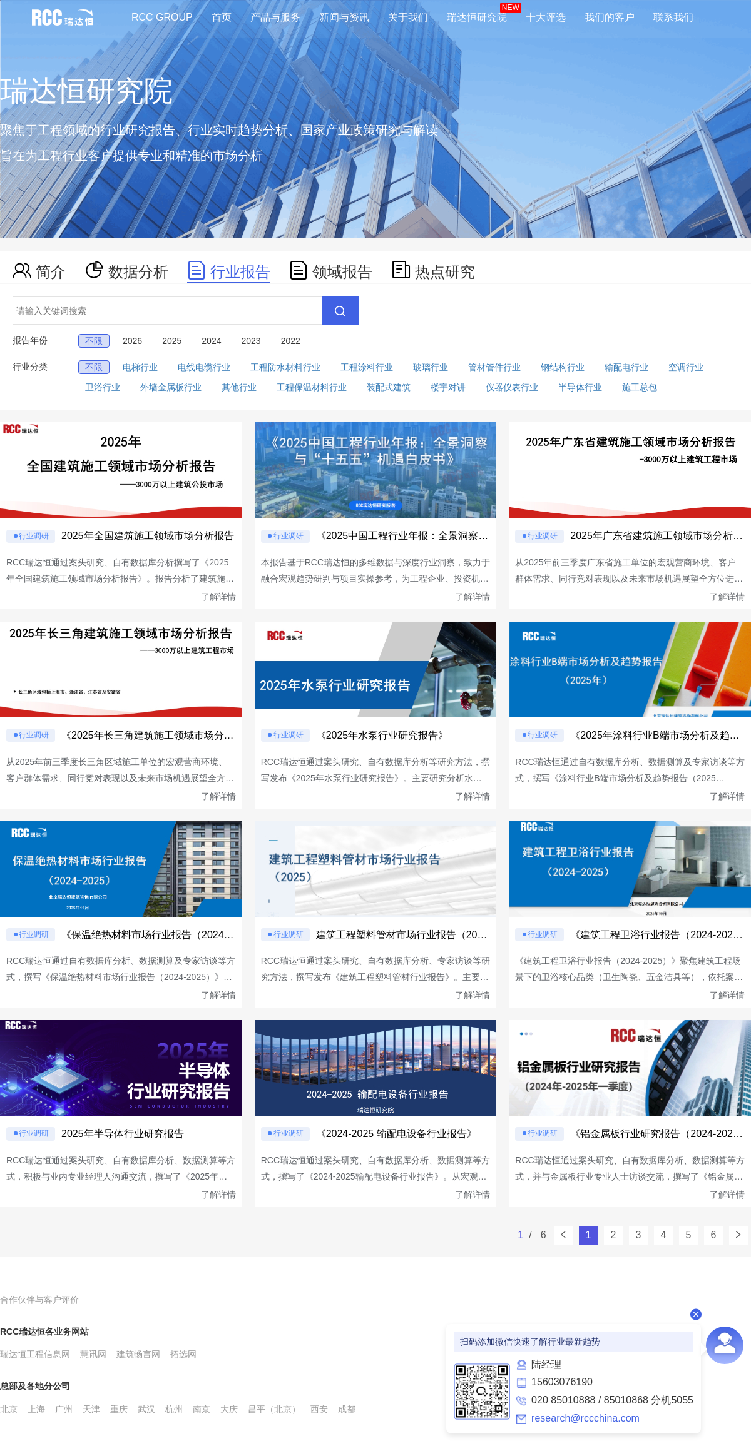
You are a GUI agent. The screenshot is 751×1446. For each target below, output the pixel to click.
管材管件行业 (494, 367)
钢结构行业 (563, 367)
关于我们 (408, 17)
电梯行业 (140, 367)
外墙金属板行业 (171, 387)
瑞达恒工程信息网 (35, 1354)
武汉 (146, 1409)
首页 (222, 17)
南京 (201, 1409)
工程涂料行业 (366, 367)
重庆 (119, 1409)
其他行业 (239, 387)
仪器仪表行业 (512, 387)
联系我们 (673, 17)
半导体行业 (580, 387)
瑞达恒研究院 (477, 17)
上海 (36, 1409)
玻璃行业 (430, 367)
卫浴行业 (102, 387)
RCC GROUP (162, 17)
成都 (346, 1409)
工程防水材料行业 (285, 367)
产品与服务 (275, 17)
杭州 (174, 1409)
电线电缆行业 (204, 367)
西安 (319, 1409)
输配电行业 (626, 367)
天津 (91, 1409)
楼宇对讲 (448, 387)
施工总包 (639, 387)
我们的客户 (610, 17)
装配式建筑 (389, 387)
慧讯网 (93, 1354)
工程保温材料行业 (312, 387)
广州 (64, 1409)
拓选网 (183, 1354)
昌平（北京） (274, 1409)
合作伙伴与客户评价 (39, 1300)
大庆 (229, 1409)
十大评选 (546, 17)
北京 (9, 1409)
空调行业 (685, 367)
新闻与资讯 (344, 17)
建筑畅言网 (138, 1354)
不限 (94, 367)
